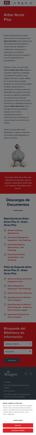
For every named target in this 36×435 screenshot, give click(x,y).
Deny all (18, 425)
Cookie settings (18, 420)
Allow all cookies (18, 430)
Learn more (11, 414)
